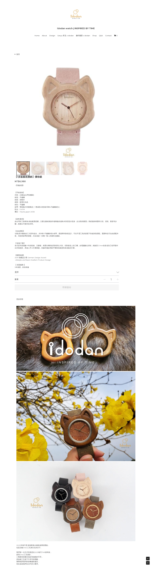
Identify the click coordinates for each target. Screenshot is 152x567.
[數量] (113, 171)
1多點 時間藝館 (51, 546)
